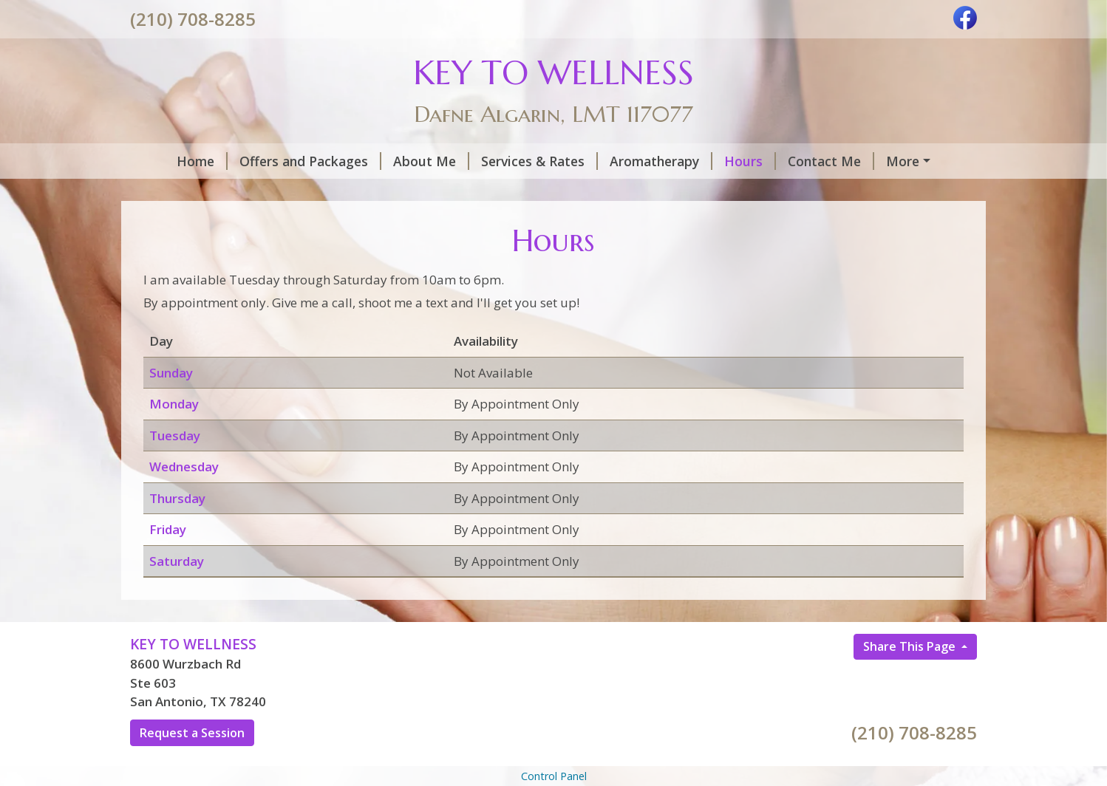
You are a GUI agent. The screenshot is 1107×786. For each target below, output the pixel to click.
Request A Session (206, 192)
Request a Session (192, 764)
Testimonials (322, 192)
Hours (715, 161)
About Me (396, 161)
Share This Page (910, 678)
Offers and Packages (276, 161)
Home (167, 161)
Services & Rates (504, 161)
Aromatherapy (626, 161)
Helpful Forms (903, 161)
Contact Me (796, 161)
